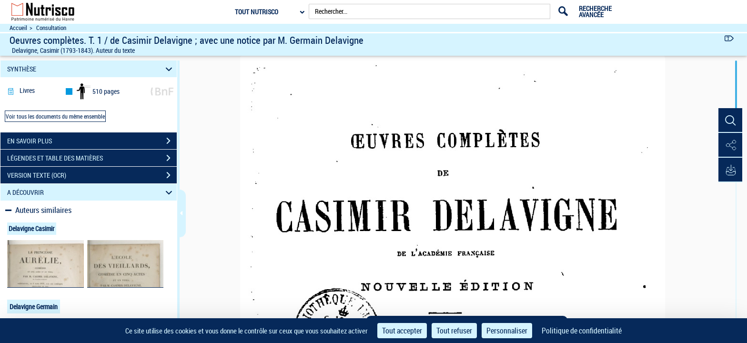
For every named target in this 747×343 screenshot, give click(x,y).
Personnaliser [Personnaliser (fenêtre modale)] (506, 330)
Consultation (51, 28)
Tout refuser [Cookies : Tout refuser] (454, 330)
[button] (730, 120)
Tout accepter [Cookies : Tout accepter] (402, 330)
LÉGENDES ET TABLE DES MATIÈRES (92, 158)
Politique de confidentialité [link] (582, 330)
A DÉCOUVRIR (91, 192)
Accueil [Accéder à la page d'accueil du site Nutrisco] (18, 28)
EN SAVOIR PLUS (92, 141)
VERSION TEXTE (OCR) (92, 175)
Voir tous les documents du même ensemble (55, 116)
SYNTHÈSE (91, 69)
